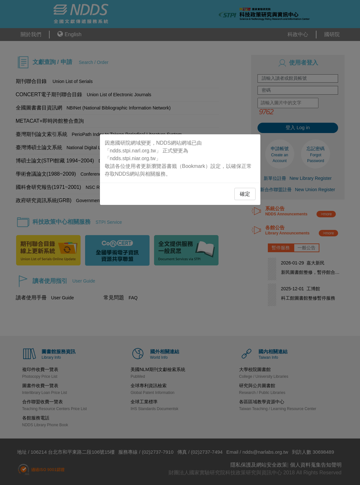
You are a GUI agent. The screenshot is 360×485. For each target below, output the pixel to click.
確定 (245, 193)
